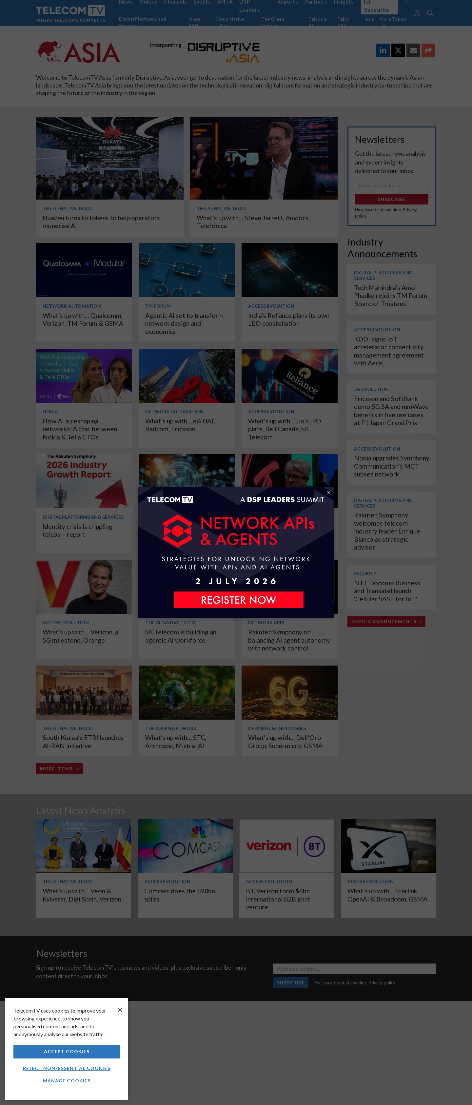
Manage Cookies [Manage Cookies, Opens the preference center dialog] (67, 1080)
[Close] (120, 1010)
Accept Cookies (67, 1051)
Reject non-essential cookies (66, 1068)
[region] (66, 1049)
